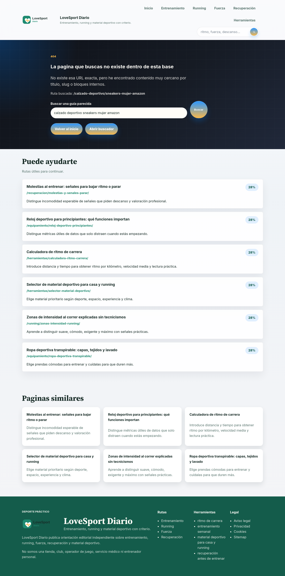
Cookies (240, 531)
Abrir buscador (101, 129)
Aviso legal (242, 521)
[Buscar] (254, 32)
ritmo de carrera (210, 521)
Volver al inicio (66, 129)
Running (199, 8)
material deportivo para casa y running (212, 542)
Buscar (198, 109)
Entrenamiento (172, 8)
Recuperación (245, 8)
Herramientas (244, 20)
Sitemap (240, 537)
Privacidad (242, 526)
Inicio (148, 8)
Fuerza (219, 8)
